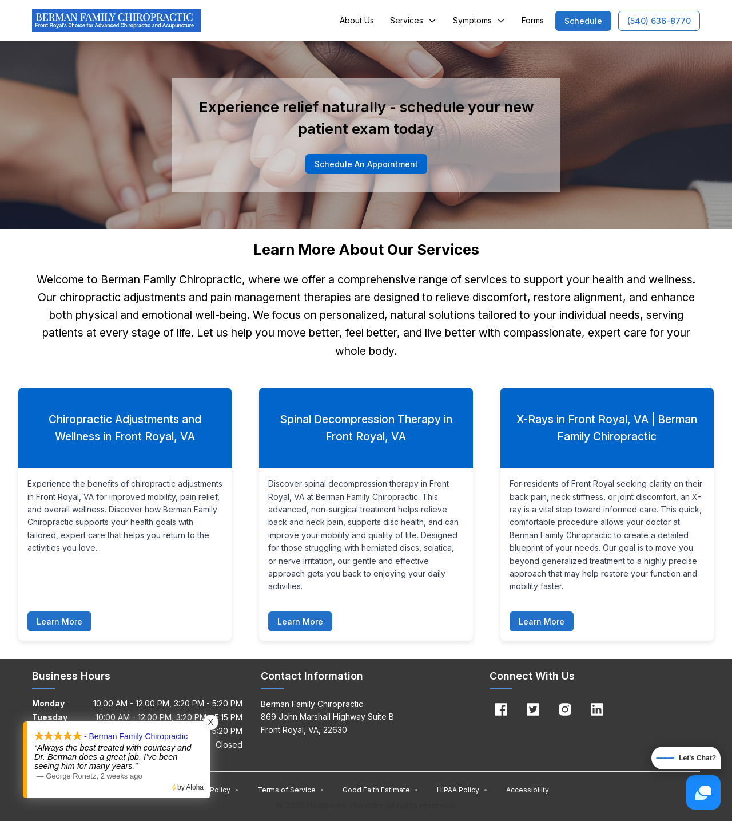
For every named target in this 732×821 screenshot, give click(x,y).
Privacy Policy (211, 790)
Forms (533, 20)
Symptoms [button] (479, 20)
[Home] (116, 20)
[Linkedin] (597, 709)
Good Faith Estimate (381, 790)
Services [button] (413, 20)
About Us (357, 20)
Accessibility (527, 790)
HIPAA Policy (462, 790)
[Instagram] (565, 709)
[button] (583, 21)
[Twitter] (533, 709)
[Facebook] (501, 709)
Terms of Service (290, 790)
